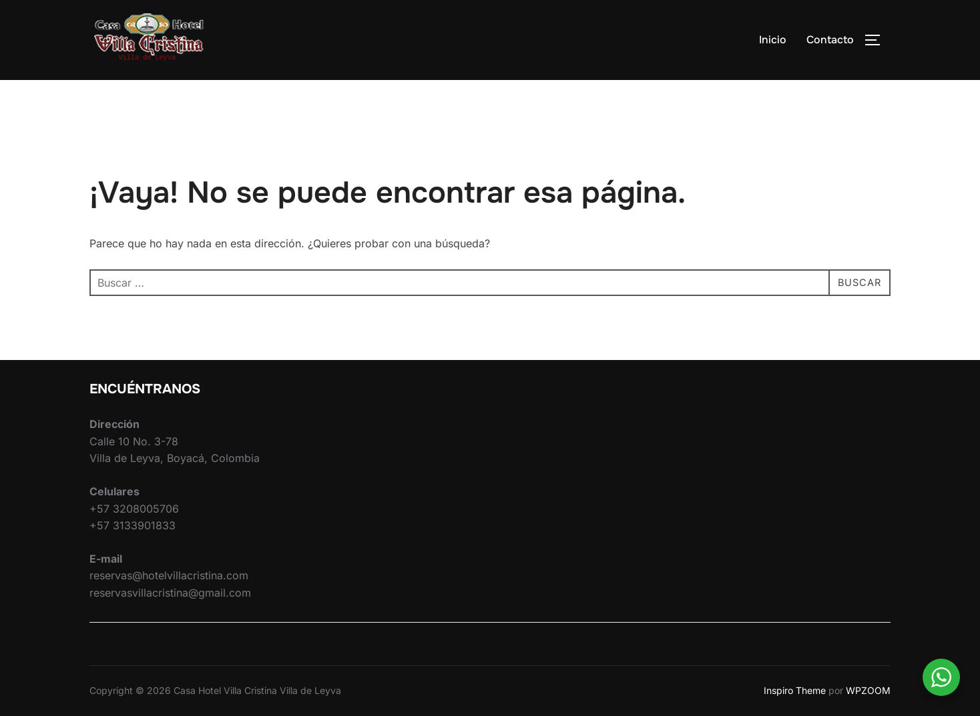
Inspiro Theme (795, 690)
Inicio (772, 40)
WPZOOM (868, 690)
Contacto (830, 40)
